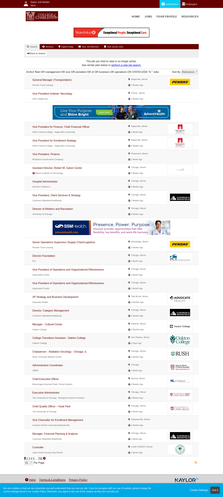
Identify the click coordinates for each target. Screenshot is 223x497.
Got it (215, 490)
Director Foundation (43, 255)
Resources (190, 16)
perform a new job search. (126, 65)
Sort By (176, 72)
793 (40, 458)
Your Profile (166, 16)
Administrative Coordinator (47, 365)
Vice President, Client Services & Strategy (56, 195)
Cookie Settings (199, 490)
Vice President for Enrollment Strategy (54, 140)
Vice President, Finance (46, 154)
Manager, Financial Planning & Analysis (55, 433)
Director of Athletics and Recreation (52, 209)
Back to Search (36, 53)
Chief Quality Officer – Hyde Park (51, 406)
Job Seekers (170, 4)
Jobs (148, 16)
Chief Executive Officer (45, 379)
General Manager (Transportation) (52, 80)
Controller (38, 447)
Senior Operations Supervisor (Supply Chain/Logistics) (63, 242)
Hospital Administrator (45, 181)
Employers (189, 4)
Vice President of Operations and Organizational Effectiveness (68, 269)
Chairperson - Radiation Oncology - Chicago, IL (59, 351)
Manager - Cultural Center (47, 324)
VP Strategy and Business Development (55, 297)
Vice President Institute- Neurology (52, 93)
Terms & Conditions (52, 480)
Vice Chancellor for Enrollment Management (57, 420)
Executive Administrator (45, 392)
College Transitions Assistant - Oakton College (59, 338)
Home (136, 16)
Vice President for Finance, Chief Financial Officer (60, 126)
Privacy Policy (78, 480)
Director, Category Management (50, 310)
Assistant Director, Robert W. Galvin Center (57, 168)
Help (30, 480)
